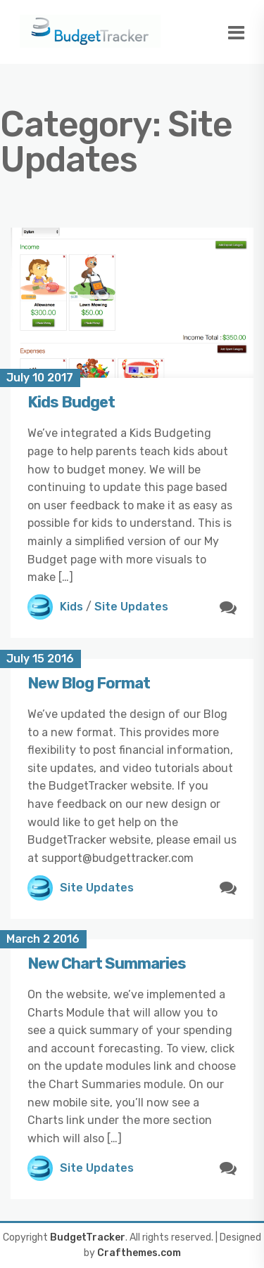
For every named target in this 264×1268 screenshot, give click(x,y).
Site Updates (131, 606)
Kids (71, 606)
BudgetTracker (87, 1237)
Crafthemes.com (139, 1253)
